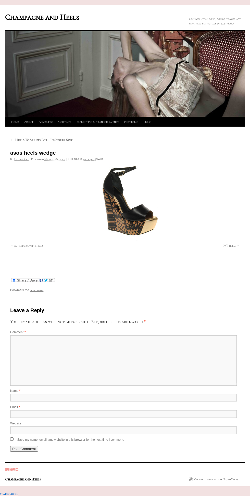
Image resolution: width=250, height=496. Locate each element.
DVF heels (229, 245)
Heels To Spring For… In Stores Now (41, 140)
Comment (18, 332)
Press (147, 122)
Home (15, 122)
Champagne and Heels (42, 17)
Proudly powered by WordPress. (216, 479)
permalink (36, 290)
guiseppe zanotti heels (28, 245)
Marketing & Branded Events (97, 122)
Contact (64, 122)
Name (15, 391)
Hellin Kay (21, 159)
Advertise (46, 122)
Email (15, 407)
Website (15, 423)
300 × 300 (88, 159)
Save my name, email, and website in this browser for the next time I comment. (70, 439)
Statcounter (9, 493)
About (28, 122)
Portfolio (131, 122)
